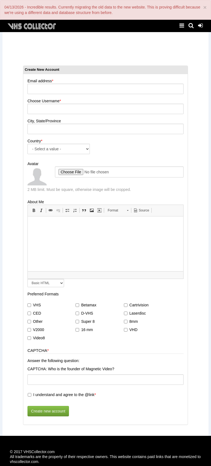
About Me (35, 202)
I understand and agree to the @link (61, 394)
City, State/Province (44, 121)
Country (34, 141)
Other (35, 321)
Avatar (32, 164)
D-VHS (84, 313)
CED (34, 313)
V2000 (35, 329)
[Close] (205, 7)
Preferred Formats (43, 294)
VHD (131, 329)
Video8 (36, 338)
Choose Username (43, 101)
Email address (39, 81)
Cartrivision (136, 305)
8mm (131, 321)
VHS (34, 305)
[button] (34, 210)
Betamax (86, 305)
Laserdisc (135, 313)
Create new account (48, 411)
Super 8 (85, 321)
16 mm (84, 329)
